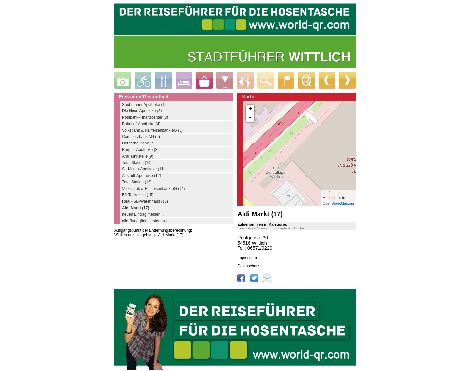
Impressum (247, 257)
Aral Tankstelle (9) (137, 156)
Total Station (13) (137, 182)
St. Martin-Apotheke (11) (143, 169)
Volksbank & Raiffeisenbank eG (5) (152, 130)
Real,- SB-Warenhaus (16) (145, 201)
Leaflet (327, 192)
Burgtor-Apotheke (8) (140, 149)
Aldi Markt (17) (135, 208)
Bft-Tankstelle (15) (138, 195)
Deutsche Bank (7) (138, 143)
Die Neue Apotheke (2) (142, 111)
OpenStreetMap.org (338, 203)
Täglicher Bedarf (292, 228)
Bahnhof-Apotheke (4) (141, 124)
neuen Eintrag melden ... (143, 214)
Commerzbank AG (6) (141, 136)
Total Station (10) (137, 162)
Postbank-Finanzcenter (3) (145, 117)
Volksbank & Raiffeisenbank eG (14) (153, 188)
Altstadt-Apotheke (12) (141, 175)
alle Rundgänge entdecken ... (147, 221)
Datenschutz (248, 266)
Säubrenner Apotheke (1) (144, 104)
